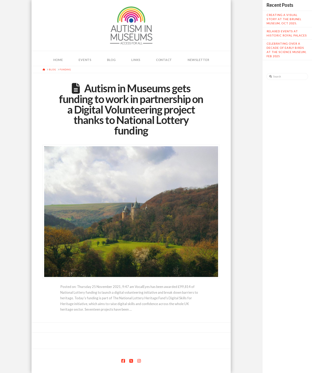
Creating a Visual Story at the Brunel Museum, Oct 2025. (284, 19)
